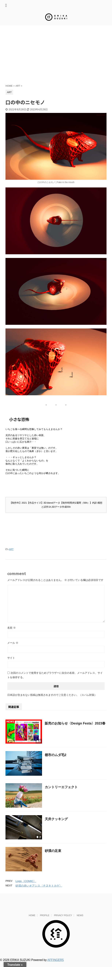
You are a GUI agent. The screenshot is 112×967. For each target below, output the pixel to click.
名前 (11, 631)
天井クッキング (56, 823)
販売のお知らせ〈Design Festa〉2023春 (75, 727)
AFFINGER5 (55, 964)
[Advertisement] (56, 56)
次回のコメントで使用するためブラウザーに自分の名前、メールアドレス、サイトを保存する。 (55, 679)
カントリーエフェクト (61, 791)
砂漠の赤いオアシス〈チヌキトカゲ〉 (39, 889)
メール (12, 647)
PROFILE (44, 919)
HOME (32, 919)
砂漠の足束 (53, 855)
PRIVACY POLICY (63, 919)
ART (11, 553)
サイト (11, 662)
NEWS (80, 919)
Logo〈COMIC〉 (26, 885)
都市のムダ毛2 (55, 759)
